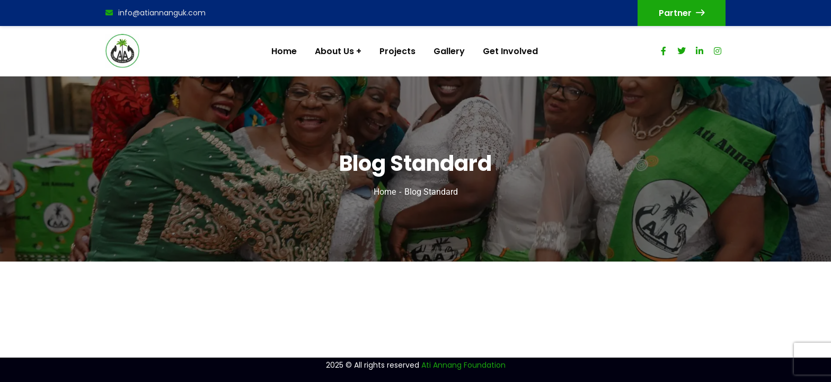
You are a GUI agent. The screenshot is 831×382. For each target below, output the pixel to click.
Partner (681, 13)
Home (385, 192)
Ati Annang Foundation (463, 365)
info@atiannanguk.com (155, 12)
